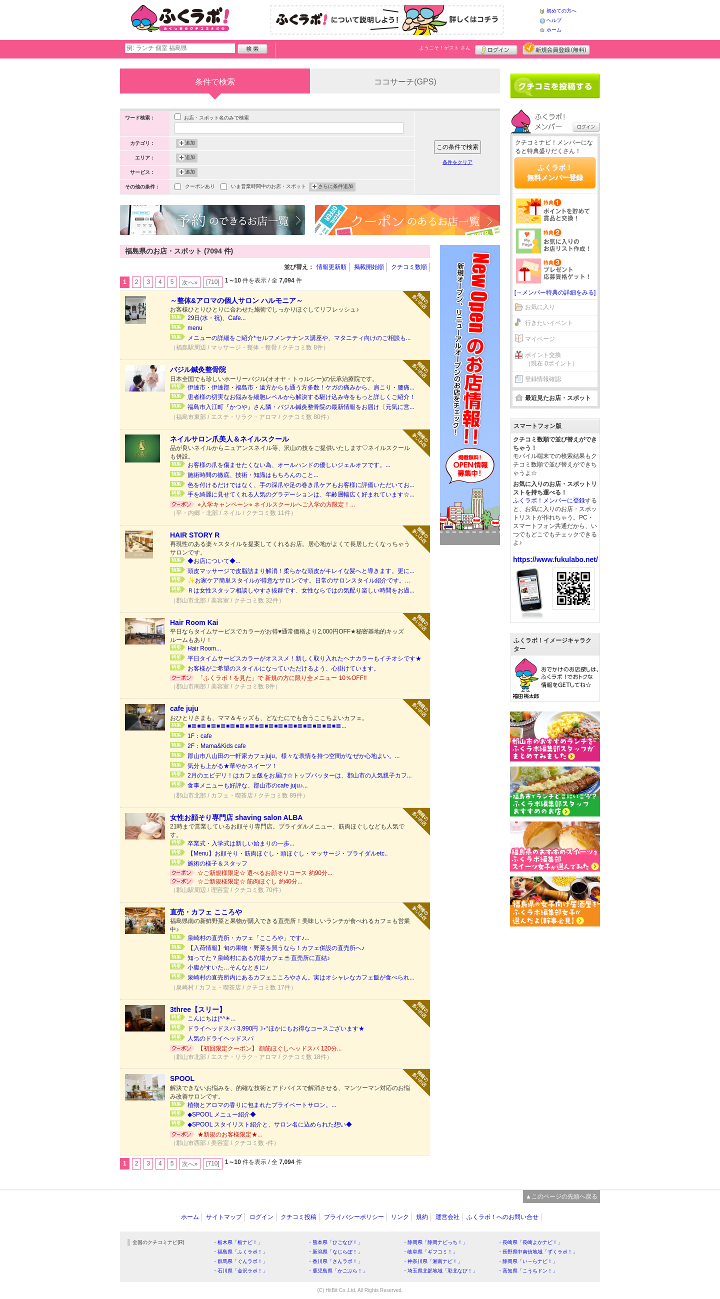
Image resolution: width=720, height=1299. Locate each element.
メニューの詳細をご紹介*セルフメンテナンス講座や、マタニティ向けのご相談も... (299, 338)
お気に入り (540, 307)
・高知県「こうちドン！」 (528, 1271)
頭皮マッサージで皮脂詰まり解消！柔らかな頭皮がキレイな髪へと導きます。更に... (301, 571)
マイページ (540, 339)
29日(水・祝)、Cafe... (217, 318)
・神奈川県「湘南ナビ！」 (432, 1261)
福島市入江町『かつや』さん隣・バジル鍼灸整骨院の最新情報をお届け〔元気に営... (301, 407)
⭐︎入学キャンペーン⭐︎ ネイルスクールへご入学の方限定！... (276, 504)
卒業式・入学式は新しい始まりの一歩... (241, 843)
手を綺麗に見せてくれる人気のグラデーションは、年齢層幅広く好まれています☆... (301, 494)
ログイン (496, 48)
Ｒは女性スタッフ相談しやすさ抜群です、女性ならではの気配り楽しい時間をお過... (301, 590)
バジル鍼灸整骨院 (198, 370)
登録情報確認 (543, 379)
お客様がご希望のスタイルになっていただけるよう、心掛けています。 (284, 668)
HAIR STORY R (195, 535)
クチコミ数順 (409, 267)
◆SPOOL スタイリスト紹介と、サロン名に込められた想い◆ (270, 1124)
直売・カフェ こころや (206, 912)
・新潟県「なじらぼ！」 (335, 1251)
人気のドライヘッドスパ (221, 1038)
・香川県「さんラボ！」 (335, 1261)
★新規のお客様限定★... (230, 1134)
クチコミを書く (555, 86)
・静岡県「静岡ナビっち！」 (435, 1242)
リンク (400, 1217)
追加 (190, 143)
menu (195, 328)
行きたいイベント (549, 323)
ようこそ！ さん (444, 47)
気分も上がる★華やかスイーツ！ (233, 766)
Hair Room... (204, 648)
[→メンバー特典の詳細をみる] (555, 292)
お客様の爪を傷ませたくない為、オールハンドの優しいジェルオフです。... (289, 465)
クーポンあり (200, 187)
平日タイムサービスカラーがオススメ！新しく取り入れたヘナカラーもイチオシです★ (305, 658)
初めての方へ (561, 11)
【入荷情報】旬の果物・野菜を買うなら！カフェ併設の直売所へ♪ (276, 948)
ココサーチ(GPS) (405, 82)
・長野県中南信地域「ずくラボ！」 (538, 1251)
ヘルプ (554, 20)
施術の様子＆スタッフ (218, 863)
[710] (213, 282)
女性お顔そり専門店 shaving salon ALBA (236, 818)
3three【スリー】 (198, 1010)
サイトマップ (224, 1217)
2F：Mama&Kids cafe (217, 746)
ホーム (554, 29)
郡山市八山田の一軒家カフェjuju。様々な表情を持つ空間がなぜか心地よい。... (294, 756)
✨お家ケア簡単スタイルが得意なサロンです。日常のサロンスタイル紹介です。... (299, 580)
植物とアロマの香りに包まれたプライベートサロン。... (262, 1105)
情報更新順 (331, 267)
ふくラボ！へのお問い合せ (502, 1217)
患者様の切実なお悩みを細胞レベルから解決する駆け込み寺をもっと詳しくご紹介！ (302, 397)
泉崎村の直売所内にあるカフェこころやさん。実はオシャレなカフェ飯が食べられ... (301, 977)
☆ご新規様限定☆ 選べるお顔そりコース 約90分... (265, 873)
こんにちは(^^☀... (212, 1018)
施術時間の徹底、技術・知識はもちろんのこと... (253, 475)
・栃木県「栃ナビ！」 (237, 1242)
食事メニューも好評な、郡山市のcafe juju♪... (248, 785)
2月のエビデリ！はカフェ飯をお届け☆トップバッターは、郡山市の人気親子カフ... (300, 775)
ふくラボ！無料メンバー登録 (555, 173)
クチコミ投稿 (298, 1217)
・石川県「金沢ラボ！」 (240, 1271)
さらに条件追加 (335, 187)
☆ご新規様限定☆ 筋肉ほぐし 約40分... (250, 881)
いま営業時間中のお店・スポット (268, 187)
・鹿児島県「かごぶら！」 (338, 1271)
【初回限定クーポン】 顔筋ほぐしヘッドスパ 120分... (270, 1048)
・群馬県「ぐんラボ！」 (240, 1261)
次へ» (190, 282)
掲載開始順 (369, 267)
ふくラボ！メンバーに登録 (549, 500)
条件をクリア (457, 162)
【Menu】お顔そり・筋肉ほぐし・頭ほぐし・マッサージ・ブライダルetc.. (288, 853)
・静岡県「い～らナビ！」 (528, 1261)
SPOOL (182, 1078)
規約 (422, 1217)
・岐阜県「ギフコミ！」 (430, 1251)
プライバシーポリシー (354, 1217)
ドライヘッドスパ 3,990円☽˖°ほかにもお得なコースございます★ (276, 1028)
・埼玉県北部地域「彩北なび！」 (440, 1271)
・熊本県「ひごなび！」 (335, 1242)
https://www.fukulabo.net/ (555, 560)
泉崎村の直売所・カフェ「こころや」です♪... (249, 938)
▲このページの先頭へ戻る (562, 1196)
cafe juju (184, 708)
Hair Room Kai (194, 622)
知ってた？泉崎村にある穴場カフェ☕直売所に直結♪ (259, 958)
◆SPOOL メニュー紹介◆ (222, 1114)
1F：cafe (200, 736)
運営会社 (448, 1217)
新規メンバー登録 (556, 48)
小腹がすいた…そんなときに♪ (228, 967)
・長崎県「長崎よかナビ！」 (530, 1242)
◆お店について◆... (214, 561)
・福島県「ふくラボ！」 (240, 1251)
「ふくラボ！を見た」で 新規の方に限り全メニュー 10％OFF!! (282, 678)
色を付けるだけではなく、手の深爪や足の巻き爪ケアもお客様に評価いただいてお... (301, 485)
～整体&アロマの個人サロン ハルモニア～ (236, 300)
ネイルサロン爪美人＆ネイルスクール (229, 439)
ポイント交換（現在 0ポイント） (551, 359)
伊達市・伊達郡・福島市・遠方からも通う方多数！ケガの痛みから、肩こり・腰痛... (301, 387)
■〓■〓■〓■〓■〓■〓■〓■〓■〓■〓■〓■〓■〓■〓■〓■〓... (267, 726)
